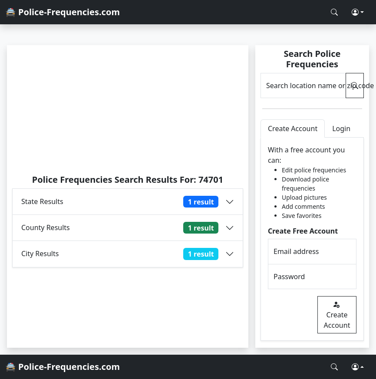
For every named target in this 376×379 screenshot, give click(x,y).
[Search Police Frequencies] (334, 12)
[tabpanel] (312, 239)
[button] (358, 12)
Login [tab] (341, 128)
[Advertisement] (127, 109)
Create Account (337, 315)
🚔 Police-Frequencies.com (62, 12)
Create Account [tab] (292, 128)
